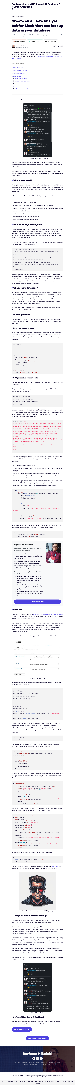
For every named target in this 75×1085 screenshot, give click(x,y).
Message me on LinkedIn (22, 1029)
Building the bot (18, 76)
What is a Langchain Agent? (21, 70)
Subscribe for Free (37, 601)
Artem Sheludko (43, 1077)
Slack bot (17, 84)
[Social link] (33, 1059)
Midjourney (55, 866)
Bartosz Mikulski (20, 46)
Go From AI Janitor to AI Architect (25, 89)
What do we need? (18, 67)
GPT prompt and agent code (23, 81)
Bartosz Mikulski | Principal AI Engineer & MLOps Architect (36, 5)
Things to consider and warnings (23, 87)
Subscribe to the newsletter (37, 1038)
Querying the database (21, 78)
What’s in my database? (20, 73)
